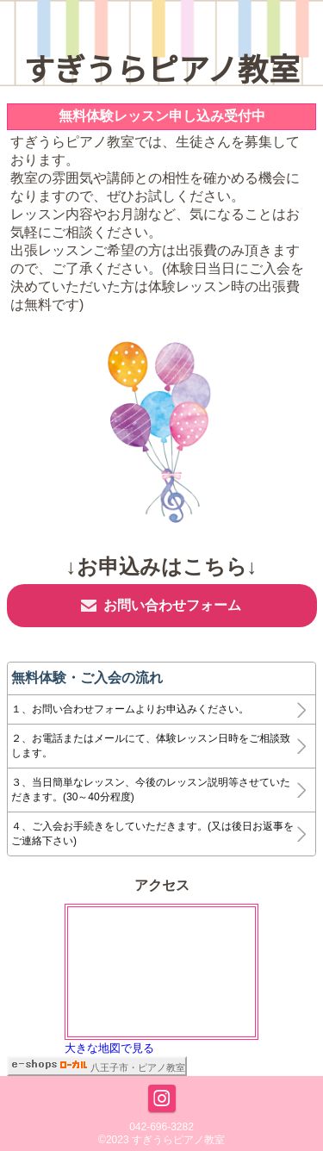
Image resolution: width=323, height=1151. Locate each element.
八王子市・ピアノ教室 (137, 1067)
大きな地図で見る (109, 1048)
